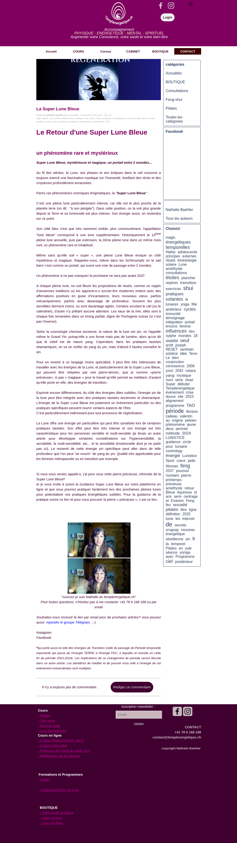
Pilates (171, 108)
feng (185, 466)
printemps (174, 480)
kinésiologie (187, 260)
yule (188, 548)
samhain (187, 349)
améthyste (174, 269)
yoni (169, 370)
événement (98, 121)
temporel (178, 544)
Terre (92, 118)
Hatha (170, 252)
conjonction (175, 362)
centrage (191, 496)
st (195, 492)
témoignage (175, 318)
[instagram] (171, 5)
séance (172, 552)
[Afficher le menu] (190, 4)
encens (172, 326)
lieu (191, 331)
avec (169, 557)
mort (169, 380)
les (177, 519)
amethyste (174, 488)
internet (188, 519)
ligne (192, 510)
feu (168, 505)
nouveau (188, 530)
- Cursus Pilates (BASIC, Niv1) (61, 740)
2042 (179, 371)
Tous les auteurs (179, 218)
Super (45, 118)
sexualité (180, 505)
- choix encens (51, 818)
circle (187, 442)
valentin (186, 416)
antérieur (173, 309)
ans (169, 496)
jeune (191, 424)
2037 (107, 121)
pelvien (190, 420)
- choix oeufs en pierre (56, 813)
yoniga (185, 552)
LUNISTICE (175, 438)
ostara (191, 371)
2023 (190, 396)
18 (195, 336)
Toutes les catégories (174, 119)
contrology (174, 451)
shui (188, 288)
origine (177, 420)
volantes (174, 299)
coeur (181, 461)
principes (173, 256)
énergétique (175, 534)
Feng (190, 501)
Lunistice (189, 456)
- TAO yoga (46, 721)
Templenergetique (180, 388)
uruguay (172, 530)
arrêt (169, 345)
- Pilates (44, 715)
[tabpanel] (119, 33)
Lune (51, 118)
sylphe (171, 336)
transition (188, 282)
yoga (185, 304)
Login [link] (167, 17)
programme (175, 406)
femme (185, 326)
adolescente (187, 252)
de (169, 524)
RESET (172, 349)
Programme (185, 557)
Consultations (177, 91)
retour (189, 488)
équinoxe (184, 492)
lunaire (181, 446)
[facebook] (160, 5)
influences (176, 330)
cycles (190, 309)
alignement (175, 401)
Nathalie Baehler (179, 210)
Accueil (51, 51)
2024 (186, 433)
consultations (176, 273)
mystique (78, 118)
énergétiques (119, 118)
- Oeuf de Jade (49, 726)
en (181, 548)
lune (86, 118)
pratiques (107, 118)
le (186, 299)
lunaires (172, 304)
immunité (173, 314)
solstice (172, 353)
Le (168, 358)
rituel (189, 380)
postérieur (184, 561)
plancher (188, 278)
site (180, 396)
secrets (129, 118)
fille (194, 304)
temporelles (178, 247)
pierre (49, 121)
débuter (184, 384)
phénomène (67, 118)
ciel (169, 561)
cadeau (172, 416)
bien (175, 358)
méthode (173, 433)
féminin (192, 412)
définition (173, 514)
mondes (151, 118)
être (184, 510)
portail (137, 118)
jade (191, 460)
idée (183, 353)
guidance (40, 121)
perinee (182, 429)
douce (171, 396)
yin (187, 539)
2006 (191, 366)
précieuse (63, 121)
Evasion (177, 501)
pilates (172, 509)
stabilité (172, 341)
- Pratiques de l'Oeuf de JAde (59, 790)
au (168, 420)
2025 (186, 514)
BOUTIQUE (175, 82)
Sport (170, 461)
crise (189, 392)
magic (170, 237)
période (175, 411)
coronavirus (175, 366)
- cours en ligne (51, 823)
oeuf (184, 340)
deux (144, 118)
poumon (182, 471)
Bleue (58, 118)
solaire (171, 264)
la (167, 543)
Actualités (174, 73)
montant (172, 475)
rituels (98, 118)
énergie (173, 455)
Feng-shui (174, 100)
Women (172, 466)
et (167, 501)
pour (169, 446)
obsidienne (174, 539)
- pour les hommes (52, 731)
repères (172, 283)
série (179, 380)
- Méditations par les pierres (59, 756)
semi (55, 121)
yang (170, 375)
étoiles (172, 277)
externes (189, 256)
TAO (191, 405)
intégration (174, 322)
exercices (173, 289)
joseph (180, 345)
